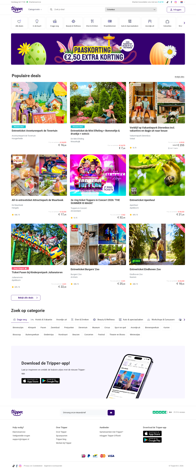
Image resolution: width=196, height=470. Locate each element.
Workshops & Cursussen (161, 319)
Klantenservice (19, 432)
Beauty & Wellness (74, 22)
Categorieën (34, 9)
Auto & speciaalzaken (131, 319)
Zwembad (55, 327)
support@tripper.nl (21, 439)
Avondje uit (155, 22)
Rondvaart (63, 335)
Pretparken (70, 327)
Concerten (89, 335)
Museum (97, 327)
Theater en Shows (119, 335)
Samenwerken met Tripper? (111, 432)
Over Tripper (61, 432)
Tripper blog (61, 439)
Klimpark (32, 327)
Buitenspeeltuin (32, 335)
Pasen (44, 327)
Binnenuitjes (18, 327)
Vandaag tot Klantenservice (26, 2)
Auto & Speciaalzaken (133, 22)
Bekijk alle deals (28, 298)
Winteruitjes (137, 335)
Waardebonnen (112, 22)
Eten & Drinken (93, 22)
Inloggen (175, 9)
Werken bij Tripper (63, 443)
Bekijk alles (179, 77)
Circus (108, 327)
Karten (169, 327)
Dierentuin (84, 327)
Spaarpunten (61, 436)
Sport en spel (122, 327)
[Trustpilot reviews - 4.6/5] (169, 412)
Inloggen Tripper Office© (110, 436)
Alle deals (19, 22)
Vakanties (172, 22)
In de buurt (37, 22)
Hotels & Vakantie (41, 319)
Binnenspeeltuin (154, 327)
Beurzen (77, 335)
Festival (102, 335)
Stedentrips (49, 335)
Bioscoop (17, 335)
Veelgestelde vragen (21, 436)
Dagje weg (54, 22)
